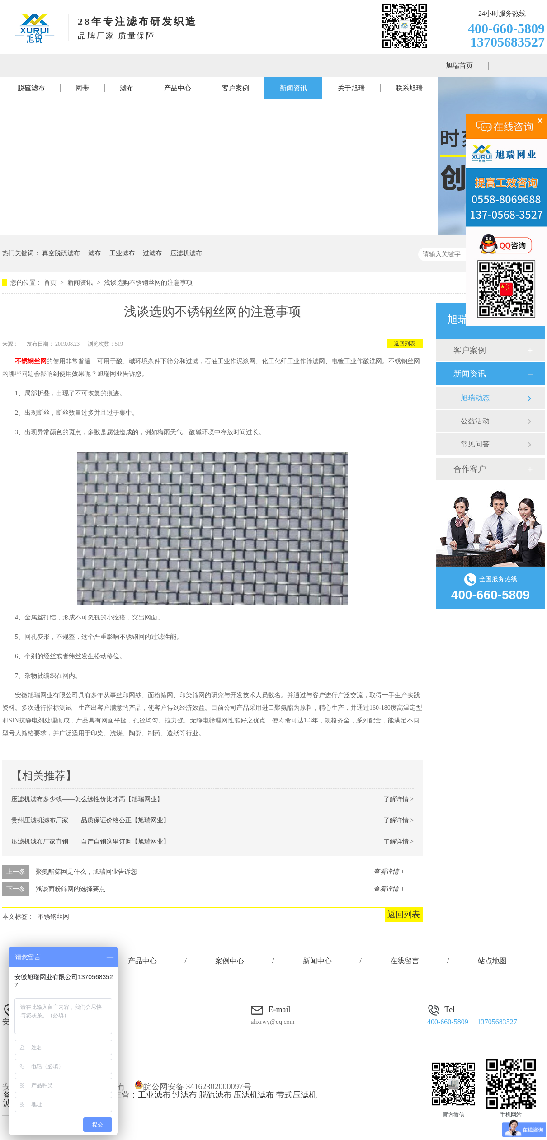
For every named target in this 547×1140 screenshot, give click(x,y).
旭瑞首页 (459, 65)
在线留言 (404, 961)
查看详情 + (389, 871)
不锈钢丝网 (53, 916)
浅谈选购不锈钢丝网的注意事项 (148, 282)
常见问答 (475, 444)
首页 (51, 282)
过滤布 (152, 253)
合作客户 (469, 469)
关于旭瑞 (351, 88)
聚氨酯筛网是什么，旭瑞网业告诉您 (86, 871)
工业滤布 (122, 253)
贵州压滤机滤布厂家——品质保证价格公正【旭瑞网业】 (90, 820)
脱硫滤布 (31, 88)
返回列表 (404, 343)
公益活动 (475, 421)
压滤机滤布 (186, 253)
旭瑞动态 (475, 398)
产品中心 (177, 88)
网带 (82, 88)
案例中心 (229, 961)
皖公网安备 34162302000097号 (192, 1086)
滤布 (126, 88)
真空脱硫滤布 (61, 253)
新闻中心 (317, 961)
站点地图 (492, 961)
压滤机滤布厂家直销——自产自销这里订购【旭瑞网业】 (90, 841)
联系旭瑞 (409, 88)
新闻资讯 (293, 88)
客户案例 (235, 88)
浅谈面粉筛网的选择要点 (70, 889)
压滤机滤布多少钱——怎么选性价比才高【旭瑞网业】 (87, 799)
